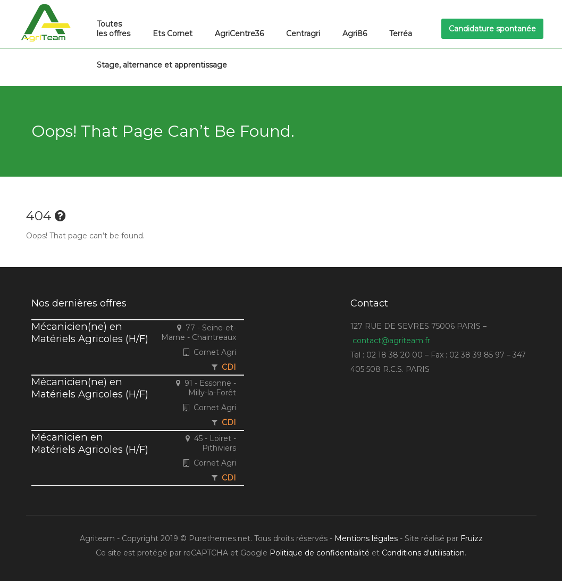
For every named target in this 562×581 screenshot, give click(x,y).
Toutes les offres (113, 28)
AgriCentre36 (239, 33)
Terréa (400, 33)
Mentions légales (366, 538)
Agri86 (354, 33)
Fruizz (471, 538)
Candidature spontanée (492, 29)
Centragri (303, 33)
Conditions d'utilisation (423, 553)
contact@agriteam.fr (391, 340)
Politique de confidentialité (320, 553)
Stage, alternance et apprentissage (162, 65)
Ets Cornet (172, 33)
